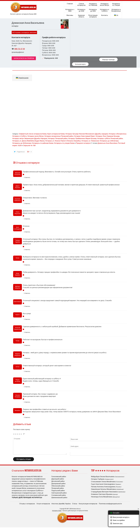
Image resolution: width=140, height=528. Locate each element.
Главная (70, 4)
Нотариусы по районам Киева (42, 143)
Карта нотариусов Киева (56, 134)
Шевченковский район (59, 497)
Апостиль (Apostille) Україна (61, 504)
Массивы (69, 15)
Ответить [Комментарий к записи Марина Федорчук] (27, 358)
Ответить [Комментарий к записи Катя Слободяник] (27, 232)
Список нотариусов (81, 4)
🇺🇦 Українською (22, 78)
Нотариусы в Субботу (104, 10)
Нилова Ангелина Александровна (106, 487)
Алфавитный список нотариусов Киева (33, 134)
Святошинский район (59, 493)
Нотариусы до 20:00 (93, 10)
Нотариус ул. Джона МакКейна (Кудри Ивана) (28, 141)
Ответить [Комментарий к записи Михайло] (27, 417)
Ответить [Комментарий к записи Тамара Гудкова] (27, 249)
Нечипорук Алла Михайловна (105, 497)
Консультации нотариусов (88, 504)
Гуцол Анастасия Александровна (106, 484)
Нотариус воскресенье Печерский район (58, 136)
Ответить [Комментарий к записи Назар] (27, 345)
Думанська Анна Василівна (107, 143)
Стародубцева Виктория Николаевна (108, 492)
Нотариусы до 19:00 (81, 10)
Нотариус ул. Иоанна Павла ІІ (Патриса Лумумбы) (63, 141)
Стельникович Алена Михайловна (107, 481)
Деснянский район (58, 481)
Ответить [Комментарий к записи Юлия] (27, 265)
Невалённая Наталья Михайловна (107, 489)
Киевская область (81, 16)
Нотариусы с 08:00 (69, 10)
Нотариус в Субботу (19, 136)
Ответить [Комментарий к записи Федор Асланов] (27, 387)
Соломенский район (58, 495)
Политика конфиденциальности (110, 504)
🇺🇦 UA (116, 15)
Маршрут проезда (108, 59)
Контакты (104, 15)
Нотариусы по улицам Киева (64, 143)
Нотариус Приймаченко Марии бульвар (82, 138)
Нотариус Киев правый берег (84, 136)
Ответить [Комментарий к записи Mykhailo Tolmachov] (27, 293)
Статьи (74, 504)
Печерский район (57, 488)
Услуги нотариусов (43, 504)
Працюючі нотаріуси (83, 143)
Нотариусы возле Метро (104, 4)
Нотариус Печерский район (58, 138)
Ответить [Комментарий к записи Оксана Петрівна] (27, 402)
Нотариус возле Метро (35, 136)
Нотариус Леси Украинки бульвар (107, 136)
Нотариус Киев (56, 511)
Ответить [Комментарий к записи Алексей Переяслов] (27, 332)
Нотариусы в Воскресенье (116, 10)
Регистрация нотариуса (93, 16)
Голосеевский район (58, 476)
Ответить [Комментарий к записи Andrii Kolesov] (27, 306)
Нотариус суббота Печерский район (110, 138)
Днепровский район (58, 483)
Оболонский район (58, 486)
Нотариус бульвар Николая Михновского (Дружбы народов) (86, 134)
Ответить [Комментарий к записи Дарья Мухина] (27, 190)
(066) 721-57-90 (19, 49)
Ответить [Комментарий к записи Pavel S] (27, 319)
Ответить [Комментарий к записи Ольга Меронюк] (27, 219)
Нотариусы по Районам (93, 4)
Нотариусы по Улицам (116, 4)
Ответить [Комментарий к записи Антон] (27, 371)
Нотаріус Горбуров (102, 479)
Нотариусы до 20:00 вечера (21, 143)
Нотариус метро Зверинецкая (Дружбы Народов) (29, 138)
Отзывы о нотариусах (27, 504)
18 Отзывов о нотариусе (20, 32)
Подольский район (58, 490)
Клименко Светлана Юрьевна (104, 494)
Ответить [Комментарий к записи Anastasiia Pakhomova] (27, 203)
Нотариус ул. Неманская (90, 141)
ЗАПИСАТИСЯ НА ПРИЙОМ (24, 58)
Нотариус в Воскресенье (117, 134)
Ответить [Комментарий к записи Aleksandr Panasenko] (27, 177)
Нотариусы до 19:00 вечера (109, 141)
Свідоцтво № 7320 (29, 145)
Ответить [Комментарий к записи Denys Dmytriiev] (27, 278)
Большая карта (80, 64)
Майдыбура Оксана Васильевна (107, 476)
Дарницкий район (57, 479)
